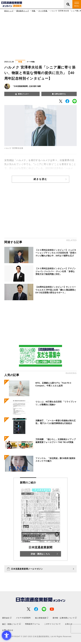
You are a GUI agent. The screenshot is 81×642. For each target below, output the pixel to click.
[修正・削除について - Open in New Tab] (11, 624)
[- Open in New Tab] (60, 101)
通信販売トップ (22, 11)
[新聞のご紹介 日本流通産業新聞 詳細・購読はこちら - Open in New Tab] (40, 519)
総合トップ (8, 11)
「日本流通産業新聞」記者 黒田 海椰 (26, 86)
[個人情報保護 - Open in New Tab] (41, 618)
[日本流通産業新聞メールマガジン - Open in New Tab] (40, 568)
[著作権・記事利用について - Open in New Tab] (65, 618)
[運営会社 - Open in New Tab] (7, 618)
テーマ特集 (42, 11)
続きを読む (40, 179)
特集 (33, 11)
